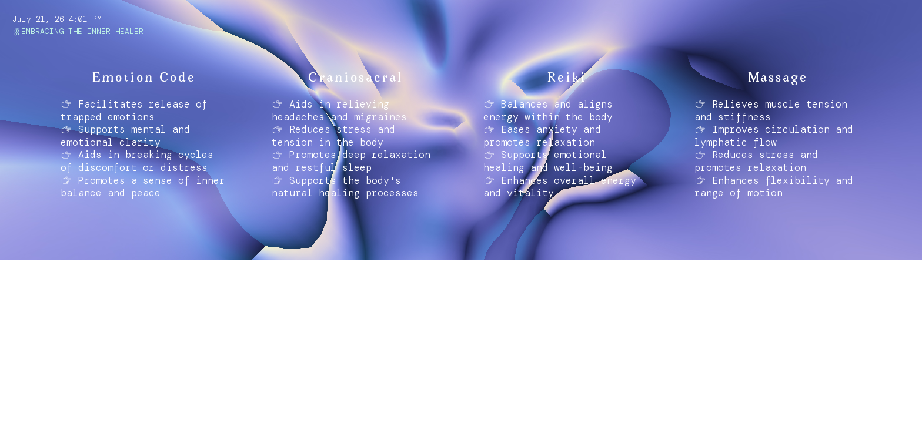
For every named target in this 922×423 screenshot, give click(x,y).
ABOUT (28, 405)
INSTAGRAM (80, 405)
